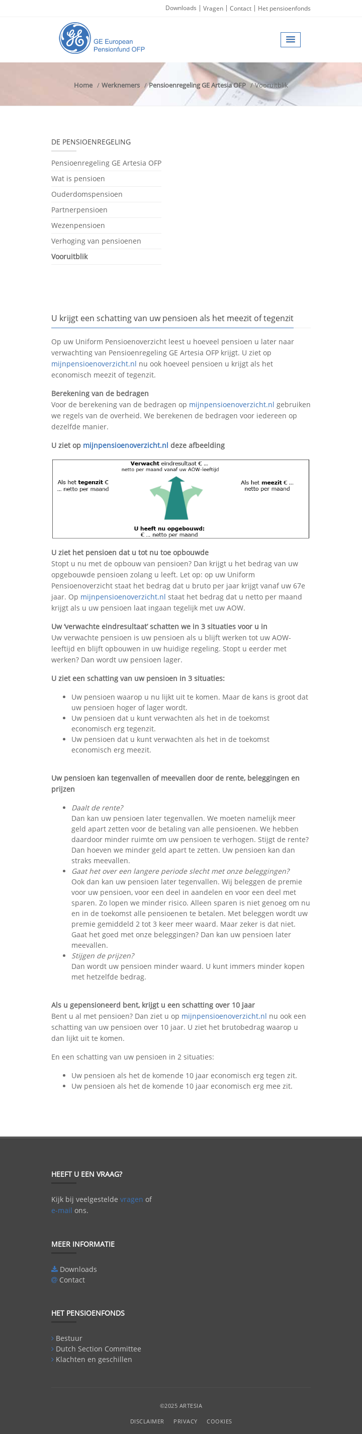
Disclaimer (147, 1421)
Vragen (213, 8)
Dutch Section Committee (98, 1348)
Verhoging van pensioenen (96, 241)
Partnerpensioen (79, 209)
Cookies (219, 1421)
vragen (131, 1199)
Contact (240, 8)
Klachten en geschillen (94, 1359)
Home (83, 85)
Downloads (181, 8)
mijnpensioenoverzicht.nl (94, 363)
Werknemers (121, 85)
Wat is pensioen (78, 178)
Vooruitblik (69, 256)
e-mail (61, 1210)
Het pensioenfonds (284, 8)
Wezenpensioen (78, 225)
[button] (291, 39)
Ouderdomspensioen (87, 194)
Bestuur (69, 1338)
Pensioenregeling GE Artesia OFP (197, 85)
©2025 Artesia (181, 1405)
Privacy (185, 1421)
